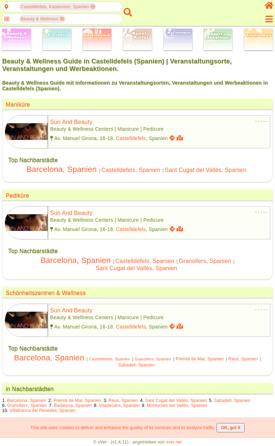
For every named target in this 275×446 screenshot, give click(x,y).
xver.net (174, 442)
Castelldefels (131, 138)
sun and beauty (71, 122)
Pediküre (17, 195)
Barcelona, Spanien (61, 169)
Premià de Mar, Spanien (200, 358)
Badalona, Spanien (73, 405)
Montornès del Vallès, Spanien (177, 405)
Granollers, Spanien (205, 261)
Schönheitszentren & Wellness (46, 293)
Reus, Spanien (243, 358)
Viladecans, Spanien (119, 405)
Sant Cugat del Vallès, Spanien (206, 170)
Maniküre (18, 104)
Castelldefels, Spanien (130, 170)
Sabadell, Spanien (136, 365)
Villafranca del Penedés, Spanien (43, 410)
